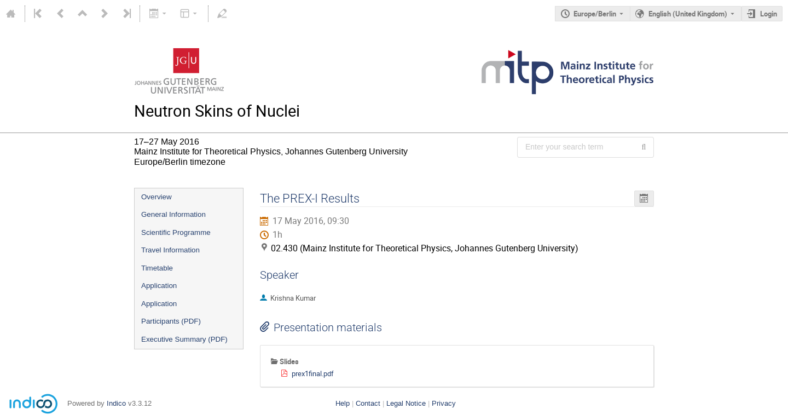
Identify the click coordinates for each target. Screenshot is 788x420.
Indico (116, 403)
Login (768, 14)
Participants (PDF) (171, 321)
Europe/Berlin (594, 14)
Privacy (444, 403)
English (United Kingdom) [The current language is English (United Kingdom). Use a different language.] (687, 14)
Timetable (157, 268)
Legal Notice (406, 403)
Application (159, 285)
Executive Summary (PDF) (184, 339)
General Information (173, 214)
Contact (368, 403)
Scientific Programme (176, 232)
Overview (156, 197)
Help (342, 403)
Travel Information (170, 250)
